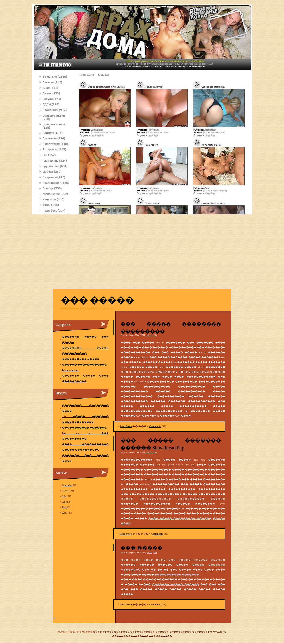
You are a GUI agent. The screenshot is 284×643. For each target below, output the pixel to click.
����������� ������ (149, 632)
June (64, 501)
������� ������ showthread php (87, 308)
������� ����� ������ (175, 584)
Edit (155, 335)
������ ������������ (84, 364)
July (64, 496)
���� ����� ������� (111, 632)
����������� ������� (176, 574)
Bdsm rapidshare (70, 370)
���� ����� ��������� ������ (180, 518)
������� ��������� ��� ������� (142, 636)
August (65, 490)
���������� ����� (80, 359)
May (64, 507)
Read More (126, 426)
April (64, 512)
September (67, 485)
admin (149, 335)
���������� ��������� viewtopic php (197, 632)
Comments (155, 426)
